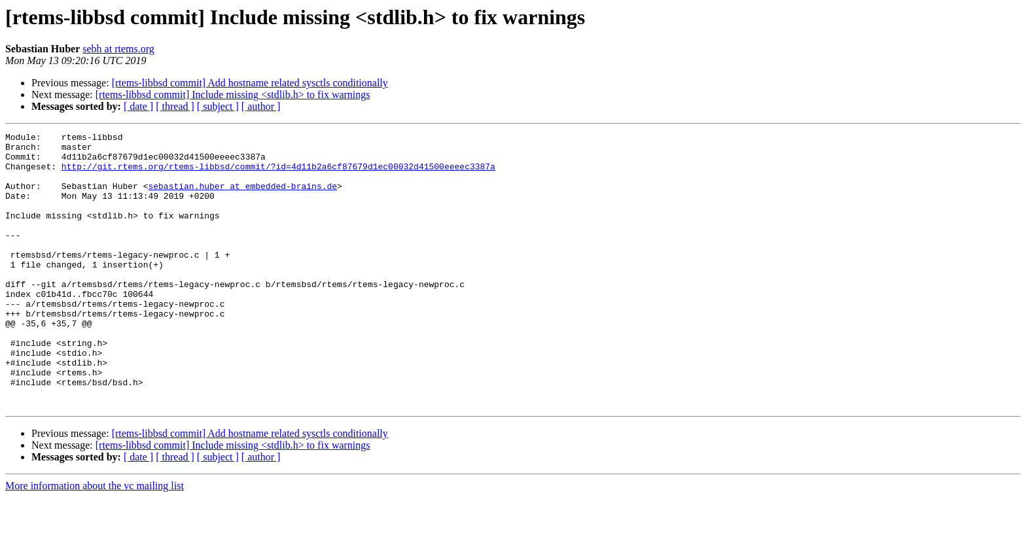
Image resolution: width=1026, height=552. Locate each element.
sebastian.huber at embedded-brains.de (242, 197)
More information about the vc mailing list (94, 540)
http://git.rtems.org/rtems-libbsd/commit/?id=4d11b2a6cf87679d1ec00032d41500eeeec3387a (278, 174)
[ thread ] (175, 106)
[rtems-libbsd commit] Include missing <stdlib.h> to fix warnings (233, 94)
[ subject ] (218, 106)
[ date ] (138, 106)
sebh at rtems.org (118, 48)
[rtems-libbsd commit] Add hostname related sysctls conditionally (250, 82)
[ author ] (261, 106)
